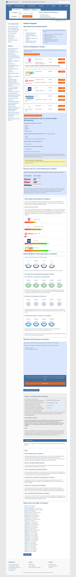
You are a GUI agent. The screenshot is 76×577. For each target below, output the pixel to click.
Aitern (26, 505)
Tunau (26, 547)
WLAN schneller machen (13, 98)
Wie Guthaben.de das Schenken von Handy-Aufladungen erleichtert (12, 81)
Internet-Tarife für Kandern (31, 33)
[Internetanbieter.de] (13, 2)
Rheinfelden (27, 534)
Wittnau (26, 551)
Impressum (51, 567)
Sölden (26, 543)
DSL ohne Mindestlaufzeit (13, 28)
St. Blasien (27, 540)
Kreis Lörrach (46, 50)
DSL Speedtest (31, 564)
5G (29, 172)
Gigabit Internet (11, 34)
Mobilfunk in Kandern (30, 34)
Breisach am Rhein (28, 512)
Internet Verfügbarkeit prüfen (13, 29)
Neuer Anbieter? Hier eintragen (35, 567)
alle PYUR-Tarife (28, 75)
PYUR (26, 127)
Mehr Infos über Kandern (31, 42)
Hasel (26, 520)
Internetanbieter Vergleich (13, 26)
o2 (44, 42)
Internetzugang (11, 38)
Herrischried (27, 523)
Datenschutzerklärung (53, 566)
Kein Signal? (10, 99)
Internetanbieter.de (58, 20)
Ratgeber (10, 41)
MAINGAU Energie (47, 39)
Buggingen (27, 513)
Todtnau (26, 546)
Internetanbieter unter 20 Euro (14, 567)
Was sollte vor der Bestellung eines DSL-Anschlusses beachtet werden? (13, 109)
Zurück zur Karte (27, 554)
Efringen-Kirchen (28, 515)
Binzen (26, 511)
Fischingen (27, 518)
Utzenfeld (26, 548)
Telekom (45, 34)
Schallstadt (27, 535)
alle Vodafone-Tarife (28, 83)
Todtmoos (27, 544)
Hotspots (60, 496)
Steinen (26, 542)
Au (25, 507)
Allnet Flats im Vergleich (13, 40)
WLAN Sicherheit (11, 63)
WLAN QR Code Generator (13, 101)
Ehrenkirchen (27, 516)
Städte (64, 20)
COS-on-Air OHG (47, 41)
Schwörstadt (27, 538)
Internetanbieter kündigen (14, 566)
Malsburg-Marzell (28, 530)
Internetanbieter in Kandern (51, 30)
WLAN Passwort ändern (12, 93)
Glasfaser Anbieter (51, 133)
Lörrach (26, 528)
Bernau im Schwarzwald (29, 509)
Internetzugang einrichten (13, 86)
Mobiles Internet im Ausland (13, 112)
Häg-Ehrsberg (27, 524)
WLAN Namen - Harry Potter (13, 91)
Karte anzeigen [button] (45, 383)
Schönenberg (27, 539)
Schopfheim (27, 536)
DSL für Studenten (12, 568)
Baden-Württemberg (53, 50)
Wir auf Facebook (52, 564)
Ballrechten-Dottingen (29, 508)
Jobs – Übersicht (32, 566)
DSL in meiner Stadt (12, 33)
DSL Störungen (11, 116)
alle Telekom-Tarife (28, 62)
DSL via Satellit (37, 151)
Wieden (26, 550)
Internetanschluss (11, 36)
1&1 (45, 38)
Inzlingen (26, 526)
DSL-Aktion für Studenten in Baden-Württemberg (39, 161)
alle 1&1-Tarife (27, 91)
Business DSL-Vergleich (12, 31)
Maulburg (26, 531)
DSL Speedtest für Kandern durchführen (31, 390)
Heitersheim (27, 522)
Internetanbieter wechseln (14, 564)
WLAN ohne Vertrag (12, 106)
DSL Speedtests (48, 209)
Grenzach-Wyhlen (28, 519)
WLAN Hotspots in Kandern (31, 41)
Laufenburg (27, 527)
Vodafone (46, 36)
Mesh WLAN (10, 71)
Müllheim (26, 532)
